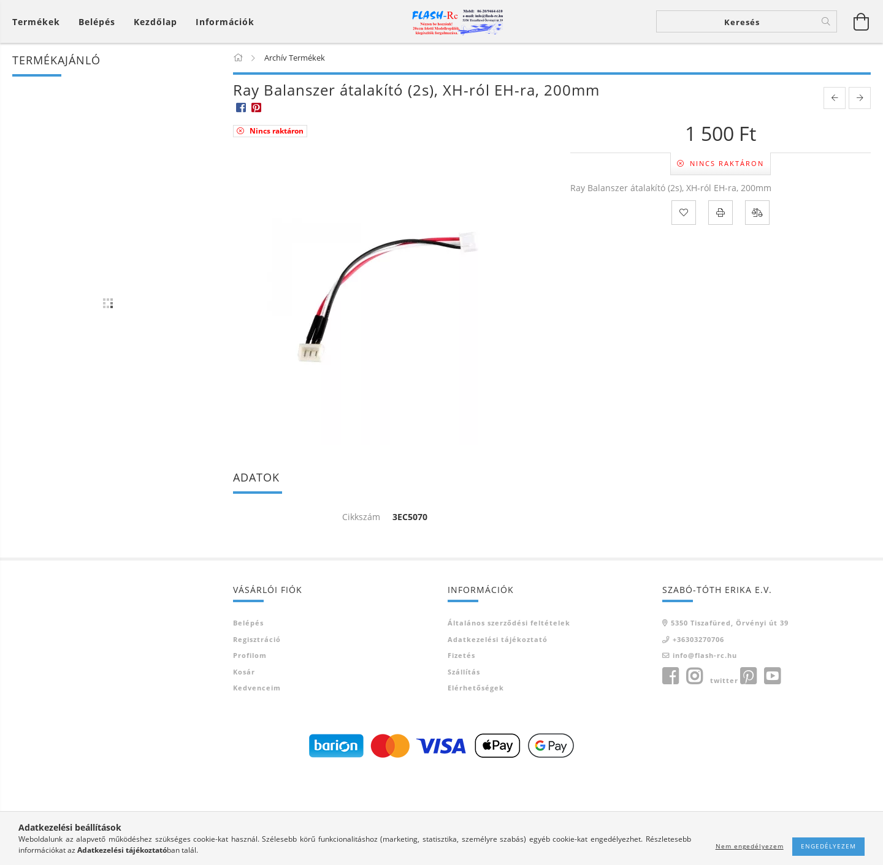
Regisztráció (257, 639)
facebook (670, 676)
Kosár (244, 671)
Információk (225, 22)
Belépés (248, 622)
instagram (694, 676)
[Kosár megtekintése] (39, 21)
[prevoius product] (835, 98)
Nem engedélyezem (750, 846)
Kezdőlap (155, 22)
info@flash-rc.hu (705, 655)
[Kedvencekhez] (683, 212)
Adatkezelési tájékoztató (498, 639)
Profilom (250, 655)
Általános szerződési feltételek (509, 622)
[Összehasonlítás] (757, 212)
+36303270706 (698, 639)
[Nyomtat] (720, 212)
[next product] (860, 98)
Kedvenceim (257, 687)
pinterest (748, 676)
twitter (724, 680)
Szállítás (464, 671)
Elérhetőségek (476, 687)
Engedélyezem (828, 846)
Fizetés (461, 655)
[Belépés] (96, 21)
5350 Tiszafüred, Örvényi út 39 (730, 622)
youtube (772, 676)
